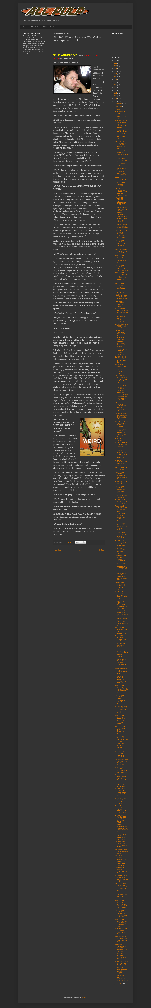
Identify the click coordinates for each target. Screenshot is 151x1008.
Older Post (100, 550)
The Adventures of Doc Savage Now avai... (121, 851)
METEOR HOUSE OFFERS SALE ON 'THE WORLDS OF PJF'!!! (121, 730)
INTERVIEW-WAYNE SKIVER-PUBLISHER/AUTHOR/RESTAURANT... (121, 828)
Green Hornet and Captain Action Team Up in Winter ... (120, 800)
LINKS (44, 27)
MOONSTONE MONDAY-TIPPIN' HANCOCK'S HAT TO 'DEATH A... (121, 699)
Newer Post (57, 550)
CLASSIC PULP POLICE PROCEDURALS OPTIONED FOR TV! (121, 567)
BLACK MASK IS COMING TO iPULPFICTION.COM (121, 359)
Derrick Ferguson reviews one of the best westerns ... (121, 646)
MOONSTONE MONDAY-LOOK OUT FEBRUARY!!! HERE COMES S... (121, 277)
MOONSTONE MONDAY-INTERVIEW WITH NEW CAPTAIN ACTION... (120, 720)
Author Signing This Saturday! (121, 482)
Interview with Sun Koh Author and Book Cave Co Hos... (121, 416)
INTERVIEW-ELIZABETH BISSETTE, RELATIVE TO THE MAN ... (120, 679)
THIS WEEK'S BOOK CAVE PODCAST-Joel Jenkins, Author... (121, 769)
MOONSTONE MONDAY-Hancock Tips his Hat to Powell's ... (121, 267)
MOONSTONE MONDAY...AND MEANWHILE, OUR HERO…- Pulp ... (121, 923)
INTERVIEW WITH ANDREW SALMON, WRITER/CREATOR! (121, 662)
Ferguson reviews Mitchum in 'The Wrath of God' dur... (121, 508)
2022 (115, 71)
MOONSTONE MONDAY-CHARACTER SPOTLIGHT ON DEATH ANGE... (121, 913)
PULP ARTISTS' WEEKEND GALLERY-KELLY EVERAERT (121, 738)
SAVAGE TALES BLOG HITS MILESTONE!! (120, 857)
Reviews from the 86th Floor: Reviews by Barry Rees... (121, 153)
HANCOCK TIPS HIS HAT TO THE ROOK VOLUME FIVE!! (121, 844)
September (119, 984)
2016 (115, 87)
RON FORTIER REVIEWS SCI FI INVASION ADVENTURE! (121, 653)
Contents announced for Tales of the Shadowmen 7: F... (120, 778)
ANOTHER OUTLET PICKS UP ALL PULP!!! (121, 326)
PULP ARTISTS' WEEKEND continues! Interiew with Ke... (121, 746)
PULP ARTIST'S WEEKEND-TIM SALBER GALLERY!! (121, 535)
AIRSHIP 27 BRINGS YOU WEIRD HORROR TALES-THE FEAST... (120, 369)
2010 (115, 101)
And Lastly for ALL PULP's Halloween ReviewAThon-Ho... (120, 115)
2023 (115, 68)
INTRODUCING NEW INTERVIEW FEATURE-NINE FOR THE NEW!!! (121, 605)
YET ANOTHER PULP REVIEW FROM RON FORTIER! (120, 550)
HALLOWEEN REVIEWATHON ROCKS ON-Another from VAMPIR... (121, 145)
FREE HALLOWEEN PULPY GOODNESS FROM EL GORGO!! (120, 182)
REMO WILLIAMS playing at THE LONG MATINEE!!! (120, 319)
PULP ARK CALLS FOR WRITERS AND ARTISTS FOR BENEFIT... (121, 219)
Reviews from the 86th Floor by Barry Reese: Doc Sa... (121, 613)
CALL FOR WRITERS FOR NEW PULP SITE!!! (121, 462)
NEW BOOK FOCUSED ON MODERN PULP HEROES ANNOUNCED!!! (121, 192)
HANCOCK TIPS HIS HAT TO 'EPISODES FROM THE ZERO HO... (120, 389)
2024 (115, 66)
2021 (115, 74)
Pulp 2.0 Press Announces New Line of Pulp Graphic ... (121, 970)
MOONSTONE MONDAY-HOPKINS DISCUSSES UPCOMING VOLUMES (120, 288)
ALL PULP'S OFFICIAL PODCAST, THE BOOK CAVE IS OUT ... (121, 595)
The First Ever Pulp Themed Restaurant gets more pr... (121, 671)
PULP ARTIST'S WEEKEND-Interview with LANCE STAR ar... (120, 517)
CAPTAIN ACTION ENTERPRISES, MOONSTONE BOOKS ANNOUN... (121, 709)
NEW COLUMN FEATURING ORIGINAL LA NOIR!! (120, 303)
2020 (115, 77)
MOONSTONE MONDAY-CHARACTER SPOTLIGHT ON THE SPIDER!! (121, 904)
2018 (115, 82)
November (118, 106)
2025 (115, 63)
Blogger (84, 997)
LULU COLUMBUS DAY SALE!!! (121, 785)
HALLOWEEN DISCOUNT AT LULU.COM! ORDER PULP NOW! (120, 201)
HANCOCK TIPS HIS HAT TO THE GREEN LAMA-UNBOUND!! (121, 836)
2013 (115, 93)
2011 (115, 98)
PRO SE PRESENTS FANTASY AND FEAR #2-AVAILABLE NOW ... (120, 407)
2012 (115, 96)
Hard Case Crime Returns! (120, 439)
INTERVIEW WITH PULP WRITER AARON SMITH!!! (121, 226)
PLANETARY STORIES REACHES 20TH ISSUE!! (121, 956)
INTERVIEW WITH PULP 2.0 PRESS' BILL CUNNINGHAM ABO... (121, 576)
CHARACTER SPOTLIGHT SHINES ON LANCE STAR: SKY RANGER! (120, 586)
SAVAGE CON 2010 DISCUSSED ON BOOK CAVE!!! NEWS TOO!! (121, 397)
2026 (115, 60)
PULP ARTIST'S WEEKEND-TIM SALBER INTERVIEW (121, 543)
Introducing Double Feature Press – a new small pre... (121, 296)
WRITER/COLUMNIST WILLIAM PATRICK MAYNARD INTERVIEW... (121, 234)
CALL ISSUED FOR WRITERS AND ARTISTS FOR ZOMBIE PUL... (121, 630)
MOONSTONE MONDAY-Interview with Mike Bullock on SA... (121, 476)
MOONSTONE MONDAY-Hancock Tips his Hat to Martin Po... (121, 243)
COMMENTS (33, 27)
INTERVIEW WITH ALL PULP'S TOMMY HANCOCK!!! (121, 558)
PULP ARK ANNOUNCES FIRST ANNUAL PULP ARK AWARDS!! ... (121, 454)
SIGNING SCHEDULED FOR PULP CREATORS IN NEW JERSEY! (120, 809)
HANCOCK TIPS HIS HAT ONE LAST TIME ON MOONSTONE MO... (121, 887)
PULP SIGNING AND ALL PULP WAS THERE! (121, 501)
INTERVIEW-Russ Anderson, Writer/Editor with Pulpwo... (121, 870)
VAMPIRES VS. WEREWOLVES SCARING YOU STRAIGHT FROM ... (121, 379)
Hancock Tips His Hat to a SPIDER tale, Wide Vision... (121, 895)
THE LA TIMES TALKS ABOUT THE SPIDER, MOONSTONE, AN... (120, 792)
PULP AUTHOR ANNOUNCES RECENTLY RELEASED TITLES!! (120, 819)
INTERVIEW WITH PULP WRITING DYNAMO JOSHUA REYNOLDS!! (121, 211)
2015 (115, 90)
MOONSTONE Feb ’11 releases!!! (121, 468)
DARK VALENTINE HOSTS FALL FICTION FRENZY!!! (121, 352)
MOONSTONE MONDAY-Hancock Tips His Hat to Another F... (121, 689)
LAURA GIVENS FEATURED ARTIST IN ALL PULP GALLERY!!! (120, 334)
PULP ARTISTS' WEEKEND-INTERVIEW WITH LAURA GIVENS (120, 343)
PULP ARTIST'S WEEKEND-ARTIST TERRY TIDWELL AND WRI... (121, 526)
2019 (115, 79)
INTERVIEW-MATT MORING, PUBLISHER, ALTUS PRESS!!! (121, 978)
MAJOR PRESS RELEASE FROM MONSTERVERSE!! (121, 311)
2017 (115, 85)
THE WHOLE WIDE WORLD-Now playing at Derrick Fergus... (121, 878)
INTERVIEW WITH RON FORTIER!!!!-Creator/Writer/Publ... (121, 622)
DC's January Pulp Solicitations (121, 496)
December (118, 103)
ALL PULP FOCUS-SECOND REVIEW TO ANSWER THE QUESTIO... (121, 432)
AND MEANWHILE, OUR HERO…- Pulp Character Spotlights (121, 931)
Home (23, 27)
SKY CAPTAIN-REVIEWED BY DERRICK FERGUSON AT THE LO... (121, 948)
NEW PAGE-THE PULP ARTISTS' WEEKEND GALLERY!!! (121, 754)
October (118, 109)
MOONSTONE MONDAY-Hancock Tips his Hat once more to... (121, 259)
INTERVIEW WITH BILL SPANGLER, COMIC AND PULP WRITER (121, 171)
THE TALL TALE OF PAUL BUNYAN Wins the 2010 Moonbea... (121, 424)
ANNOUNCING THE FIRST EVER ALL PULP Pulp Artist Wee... (121, 939)
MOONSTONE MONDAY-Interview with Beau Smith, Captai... (120, 489)
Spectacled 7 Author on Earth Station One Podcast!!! (121, 963)
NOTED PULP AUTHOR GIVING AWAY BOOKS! (120, 638)
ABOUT (53, 27)
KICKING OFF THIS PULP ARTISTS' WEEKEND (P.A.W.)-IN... (121, 762)
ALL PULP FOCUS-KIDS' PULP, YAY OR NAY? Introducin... (121, 445)
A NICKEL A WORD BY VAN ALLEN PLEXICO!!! (121, 251)
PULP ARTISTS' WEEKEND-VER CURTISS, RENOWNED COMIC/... (121, 162)
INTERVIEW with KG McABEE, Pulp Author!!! (120, 863)
